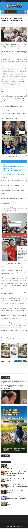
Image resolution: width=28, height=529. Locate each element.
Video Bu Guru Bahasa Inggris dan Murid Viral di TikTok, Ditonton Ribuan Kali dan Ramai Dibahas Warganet (17, 474)
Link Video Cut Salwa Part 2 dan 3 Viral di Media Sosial (13, 383)
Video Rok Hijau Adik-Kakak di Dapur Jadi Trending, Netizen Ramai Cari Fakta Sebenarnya (16, 467)
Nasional (18, 24)
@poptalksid (5, 69)
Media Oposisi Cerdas (18, 527)
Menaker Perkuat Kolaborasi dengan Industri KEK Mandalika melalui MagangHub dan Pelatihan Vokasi (13, 167)
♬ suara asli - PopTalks (19, 85)
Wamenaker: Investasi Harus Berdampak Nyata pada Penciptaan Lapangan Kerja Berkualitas (13, 176)
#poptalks (11, 85)
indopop (7, 338)
